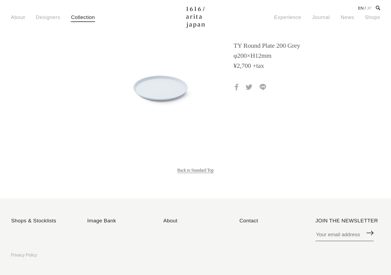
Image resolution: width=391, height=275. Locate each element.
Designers (48, 17)
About (18, 17)
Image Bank (101, 220)
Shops (372, 17)
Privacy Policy (24, 255)
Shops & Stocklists (33, 220)
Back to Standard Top (195, 170)
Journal (321, 17)
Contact (248, 220)
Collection (83, 17)
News (347, 17)
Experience (287, 17)
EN (361, 8)
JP (369, 8)
